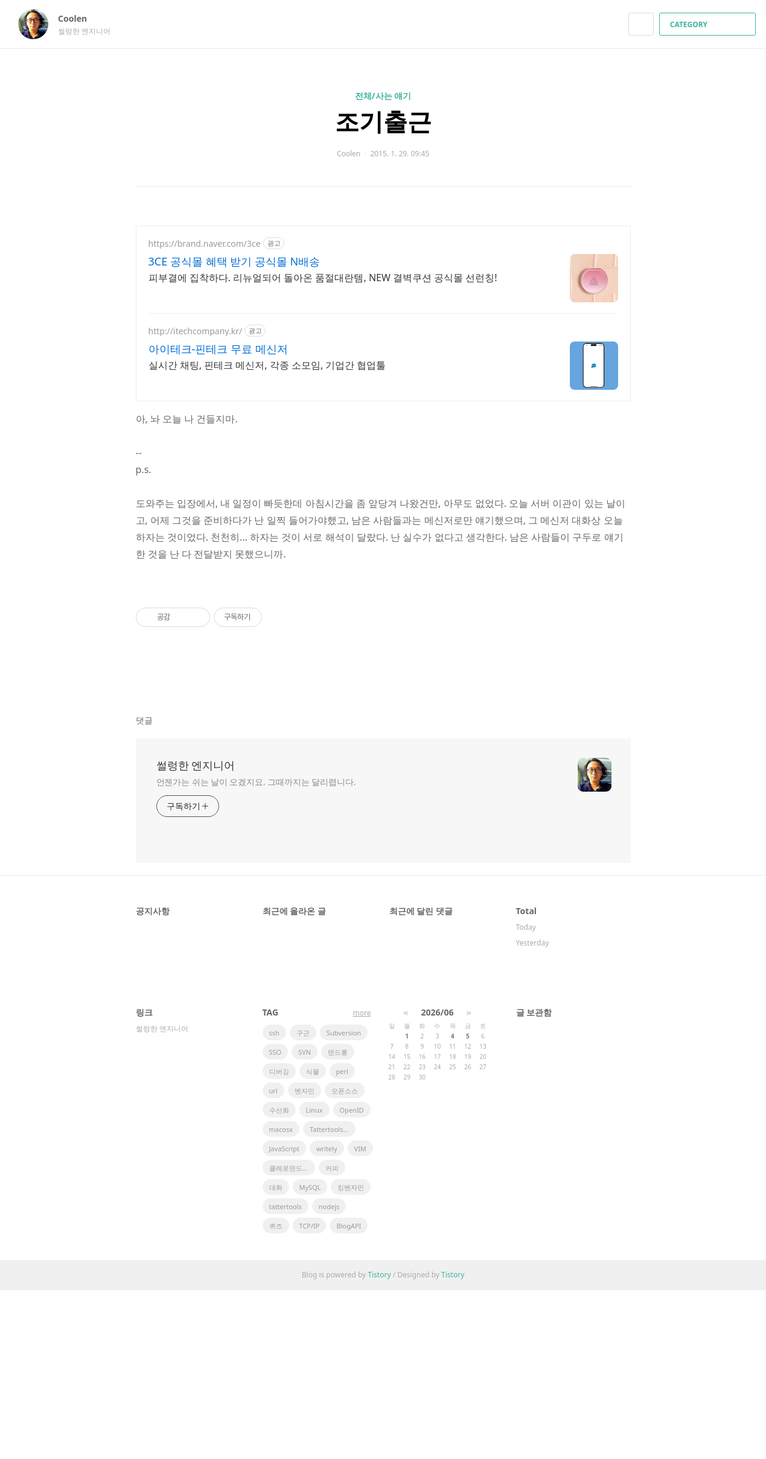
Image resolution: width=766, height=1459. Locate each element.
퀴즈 (275, 1394)
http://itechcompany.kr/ (195, 331)
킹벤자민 (350, 1356)
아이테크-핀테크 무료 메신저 (218, 349)
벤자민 (304, 1259)
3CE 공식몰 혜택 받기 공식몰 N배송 (234, 261)
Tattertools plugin (333, 1298)
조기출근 (383, 121)
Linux (314, 1278)
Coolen (78, 18)
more (362, 1182)
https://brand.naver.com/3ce (204, 243)
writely (326, 1317)
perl (342, 1240)
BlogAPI (348, 1394)
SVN (304, 1220)
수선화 (279, 1278)
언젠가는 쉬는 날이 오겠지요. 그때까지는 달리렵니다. (256, 950)
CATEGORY (709, 24)
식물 (312, 1240)
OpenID (352, 1278)
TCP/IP (309, 1394)
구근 (303, 1201)
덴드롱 (338, 1220)
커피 (332, 1336)
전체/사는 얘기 (383, 95)
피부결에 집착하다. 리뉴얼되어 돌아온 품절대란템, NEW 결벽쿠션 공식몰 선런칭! (322, 277)
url (273, 1259)
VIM (360, 1317)
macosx (281, 1298)
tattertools (285, 1375)
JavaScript (284, 1317)
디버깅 (279, 1240)
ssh (274, 1201)
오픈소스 (344, 1259)
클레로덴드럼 (289, 1336)
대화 (275, 1356)
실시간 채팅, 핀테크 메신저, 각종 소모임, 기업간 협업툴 (267, 365)
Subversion (344, 1201)
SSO (275, 1220)
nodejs (329, 1375)
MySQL (310, 1356)
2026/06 (437, 1181)
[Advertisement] (383, 658)
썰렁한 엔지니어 (195, 934)
